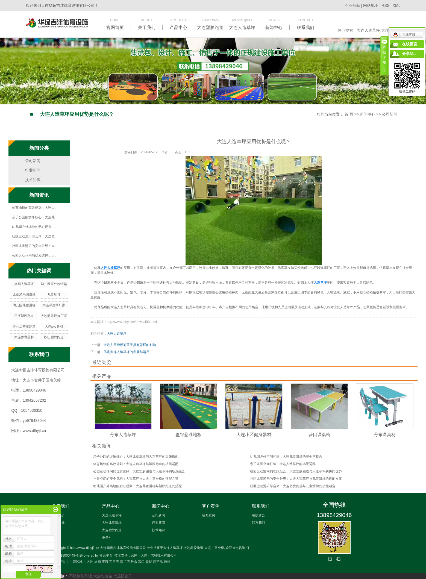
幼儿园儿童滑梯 (24, 305)
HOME (115, 24)
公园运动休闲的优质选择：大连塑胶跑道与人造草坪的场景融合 (139, 471)
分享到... (409, 54)
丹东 (134, 562)
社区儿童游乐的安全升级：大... (34, 246)
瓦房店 (114, 562)
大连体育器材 (24, 337)
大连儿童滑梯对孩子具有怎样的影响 (130, 345)
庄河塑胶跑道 (24, 316)
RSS (385, 5)
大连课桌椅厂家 (53, 305)
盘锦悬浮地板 (188, 434)
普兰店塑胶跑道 (24, 326)
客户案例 (210, 506)
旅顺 (97, 562)
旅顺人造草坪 (24, 284)
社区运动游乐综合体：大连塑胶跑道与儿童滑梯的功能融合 (292, 486)
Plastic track (210, 24)
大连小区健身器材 (253, 434)
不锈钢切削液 (80, 576)
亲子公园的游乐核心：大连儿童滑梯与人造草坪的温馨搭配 (135, 457)
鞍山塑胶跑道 (54, 337)
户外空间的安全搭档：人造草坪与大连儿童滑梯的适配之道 (135, 479)
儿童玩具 (53, 294)
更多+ (106, 537)
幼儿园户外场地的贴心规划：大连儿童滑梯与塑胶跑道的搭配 (137, 486)
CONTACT (305, 24)
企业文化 (58, 523)
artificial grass (242, 24)
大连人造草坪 (368, 30)
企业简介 (58, 515)
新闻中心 (367, 114)
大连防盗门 (123, 576)
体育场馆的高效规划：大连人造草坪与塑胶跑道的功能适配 (135, 464)
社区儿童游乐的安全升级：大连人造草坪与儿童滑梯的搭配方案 (296, 479)
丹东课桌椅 (385, 434)
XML (397, 5)
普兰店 (125, 562)
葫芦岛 (158, 562)
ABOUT (147, 24)
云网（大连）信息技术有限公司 (154, 555)
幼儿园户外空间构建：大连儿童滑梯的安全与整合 (286, 457)
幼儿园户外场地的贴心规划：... (34, 227)
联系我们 (260, 506)
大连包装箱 (102, 576)
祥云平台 (106, 555)
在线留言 (258, 515)
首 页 (349, 114)
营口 (141, 562)
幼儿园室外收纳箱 (54, 284)
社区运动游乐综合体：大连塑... (34, 236)
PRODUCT (178, 24)
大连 (90, 562)
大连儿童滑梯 (112, 523)
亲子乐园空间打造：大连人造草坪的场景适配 (283, 464)
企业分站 (352, 5)
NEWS (274, 24)
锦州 (167, 562)
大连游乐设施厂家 (54, 316)
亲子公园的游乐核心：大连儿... (34, 217)
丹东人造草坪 (123, 434)
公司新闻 (389, 114)
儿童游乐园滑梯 (24, 294)
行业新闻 (32, 170)
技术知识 (32, 180)
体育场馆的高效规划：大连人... (34, 208)
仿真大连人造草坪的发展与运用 (126, 352)
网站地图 (371, 5)
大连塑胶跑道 (112, 530)
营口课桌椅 (319, 434)
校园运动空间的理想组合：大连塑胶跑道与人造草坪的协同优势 (296, 471)
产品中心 (110, 506)
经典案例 (208, 515)
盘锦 (149, 562)
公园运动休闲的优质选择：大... (34, 255)
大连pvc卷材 (54, 326)
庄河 (105, 562)
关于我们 (60, 506)
